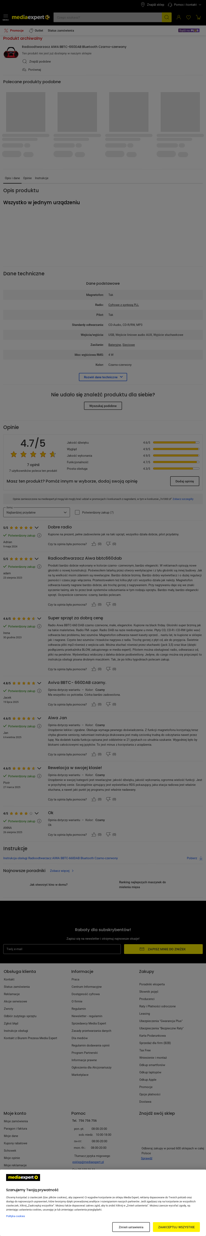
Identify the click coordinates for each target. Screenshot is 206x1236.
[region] (103, 1203)
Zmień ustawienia (131, 1227)
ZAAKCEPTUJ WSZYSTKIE (176, 1227)
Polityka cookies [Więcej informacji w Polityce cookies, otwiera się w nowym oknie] (15, 1216)
